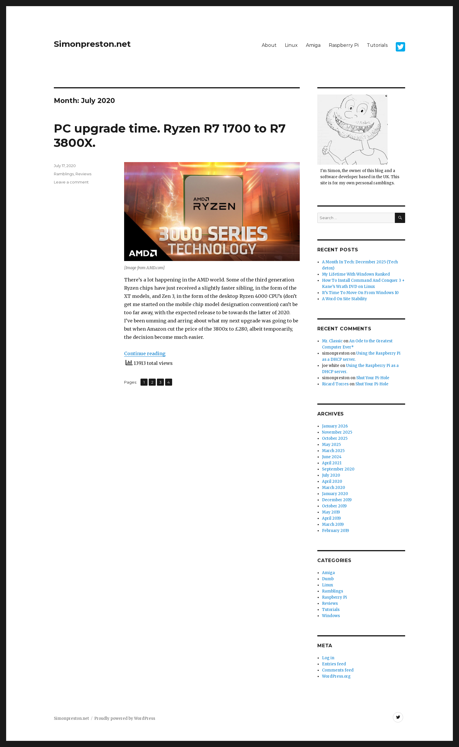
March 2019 (333, 524)
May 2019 (331, 512)
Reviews (83, 173)
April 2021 (331, 463)
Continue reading (144, 353)
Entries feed (334, 664)
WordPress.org (336, 676)
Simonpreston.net (92, 44)
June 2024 (332, 456)
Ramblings (64, 173)
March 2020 (333, 487)
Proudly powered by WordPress (124, 718)
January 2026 (335, 426)
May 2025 (331, 444)
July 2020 (331, 475)
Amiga (313, 45)
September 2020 (338, 469)
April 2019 (331, 518)
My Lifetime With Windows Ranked (356, 274)
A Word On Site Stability (344, 298)
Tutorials (377, 45)
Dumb (328, 578)
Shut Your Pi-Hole (372, 377)
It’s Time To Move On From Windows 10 (360, 292)
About (269, 45)
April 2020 (332, 481)
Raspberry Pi (344, 45)
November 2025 (337, 432)
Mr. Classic (332, 341)
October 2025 (334, 438)
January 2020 (335, 493)
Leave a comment (71, 182)
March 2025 (333, 450)
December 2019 (337, 499)
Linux (291, 45)
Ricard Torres (335, 384)
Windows (331, 615)
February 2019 (335, 530)
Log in (328, 657)
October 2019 (334, 506)
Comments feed (338, 670)
